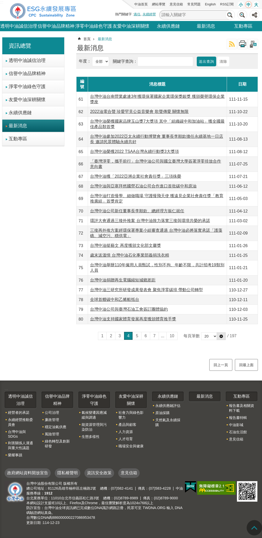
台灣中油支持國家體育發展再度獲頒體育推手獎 (133, 319)
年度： (85, 61)
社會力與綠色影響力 (131, 414)
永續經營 (149, 14)
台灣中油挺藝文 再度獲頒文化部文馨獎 (125, 245)
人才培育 (125, 439)
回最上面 (246, 365)
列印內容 (242, 44)
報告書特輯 (238, 418)
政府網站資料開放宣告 (27, 473)
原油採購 (162, 413)
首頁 (87, 39)
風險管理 (52, 434)
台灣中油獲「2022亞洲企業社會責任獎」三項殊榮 (135, 176)
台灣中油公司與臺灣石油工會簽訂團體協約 (129, 309)
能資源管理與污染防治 (94, 427)
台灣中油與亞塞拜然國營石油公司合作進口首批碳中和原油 (143, 186)
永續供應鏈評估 (167, 406)
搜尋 (230, 15)
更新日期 (33, 523)
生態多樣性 (91, 437)
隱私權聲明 (67, 473)
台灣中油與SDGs (17, 434)
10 (172, 336)
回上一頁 (221, 365)
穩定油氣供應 (55, 427)
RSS (232, 44)
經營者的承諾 (18, 412)
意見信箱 (176, 4)
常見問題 (194, 4)
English (210, 4)
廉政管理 (52, 420)
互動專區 (243, 26)
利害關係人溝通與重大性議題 (20, 445)
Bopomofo (253, 44)
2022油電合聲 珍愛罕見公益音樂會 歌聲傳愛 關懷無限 (139, 111)
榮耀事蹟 (15, 455)
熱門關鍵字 (123, 14)
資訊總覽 (20, 46)
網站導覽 (158, 4)
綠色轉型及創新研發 (57, 443)
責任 (137, 14)
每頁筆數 (191, 336)
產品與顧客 (127, 425)
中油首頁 (141, 4)
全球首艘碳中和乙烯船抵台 (114, 299)
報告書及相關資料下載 (241, 408)
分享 (254, 15)
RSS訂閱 (227, 4)
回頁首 (254, 527)
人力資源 (125, 432)
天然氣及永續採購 (167, 422)
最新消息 (206, 26)
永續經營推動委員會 (20, 422)
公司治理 (52, 412)
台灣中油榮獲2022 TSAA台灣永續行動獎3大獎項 (134, 151)
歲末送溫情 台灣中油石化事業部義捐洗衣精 (129, 255)
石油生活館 (238, 432)
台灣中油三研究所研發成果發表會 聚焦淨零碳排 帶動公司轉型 (146, 290)
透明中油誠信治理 (18, 26)
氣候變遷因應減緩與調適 (94, 414)
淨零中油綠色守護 (93, 26)
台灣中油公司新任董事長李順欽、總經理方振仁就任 (137, 211)
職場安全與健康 (131, 446)
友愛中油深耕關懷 (131, 26)
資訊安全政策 (99, 473)
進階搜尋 (242, 15)
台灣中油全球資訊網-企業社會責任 (44, 10)
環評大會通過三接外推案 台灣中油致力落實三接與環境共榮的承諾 (150, 220)
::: (3, 35)
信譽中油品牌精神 (56, 26)
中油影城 (236, 425)
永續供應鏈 (168, 26)
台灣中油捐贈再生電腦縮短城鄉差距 (123, 280)
